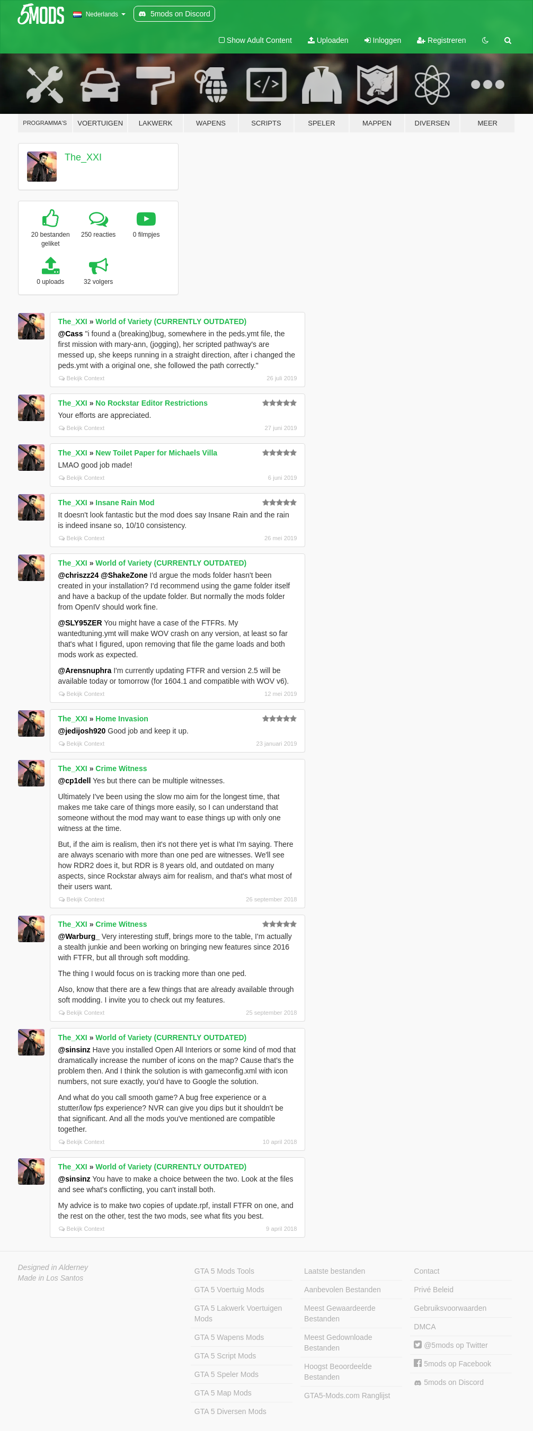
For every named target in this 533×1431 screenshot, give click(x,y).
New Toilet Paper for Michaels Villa (156, 453)
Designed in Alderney (53, 1267)
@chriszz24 (78, 575)
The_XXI (83, 157)
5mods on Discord (449, 1382)
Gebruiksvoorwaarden (450, 1308)
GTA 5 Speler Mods (226, 1374)
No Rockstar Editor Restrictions (151, 403)
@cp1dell (74, 780)
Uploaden (328, 40)
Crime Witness (121, 768)
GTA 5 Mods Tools (224, 1271)
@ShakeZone (124, 575)
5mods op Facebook (452, 1364)
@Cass (70, 333)
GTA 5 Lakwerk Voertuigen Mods (238, 1313)
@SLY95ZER (80, 623)
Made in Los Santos (51, 1278)
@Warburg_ (79, 936)
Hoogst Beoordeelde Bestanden (338, 1371)
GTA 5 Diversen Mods (230, 1411)
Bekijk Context (82, 378)
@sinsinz (74, 1049)
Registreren (441, 40)
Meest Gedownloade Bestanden (338, 1342)
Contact (426, 1271)
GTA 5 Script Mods (225, 1356)
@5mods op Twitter (450, 1345)
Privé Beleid (434, 1289)
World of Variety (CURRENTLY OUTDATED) (170, 321)
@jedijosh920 (82, 731)
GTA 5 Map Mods (223, 1393)
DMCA (425, 1326)
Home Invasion (121, 718)
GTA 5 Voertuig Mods (229, 1289)
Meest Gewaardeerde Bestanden (340, 1313)
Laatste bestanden (334, 1271)
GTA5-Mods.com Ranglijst (347, 1395)
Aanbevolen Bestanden (342, 1289)
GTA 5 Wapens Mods (229, 1337)
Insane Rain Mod (124, 502)
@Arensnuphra (85, 670)
